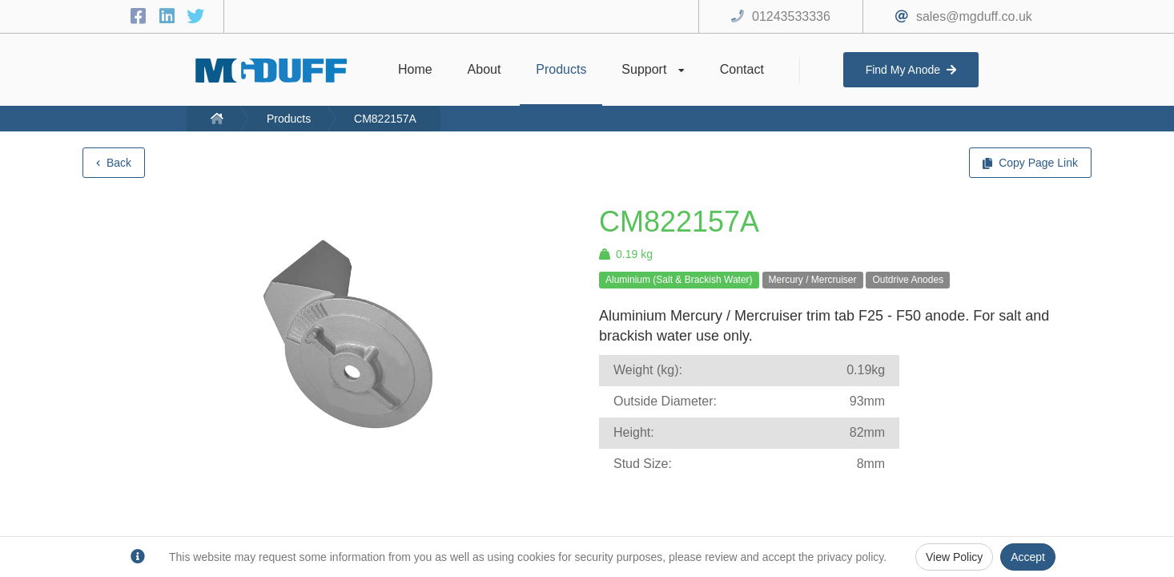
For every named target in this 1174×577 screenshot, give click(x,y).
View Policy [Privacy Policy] (954, 557)
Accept (1028, 557)
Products (289, 118)
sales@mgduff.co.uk (974, 16)
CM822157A (385, 118)
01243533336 (791, 16)
